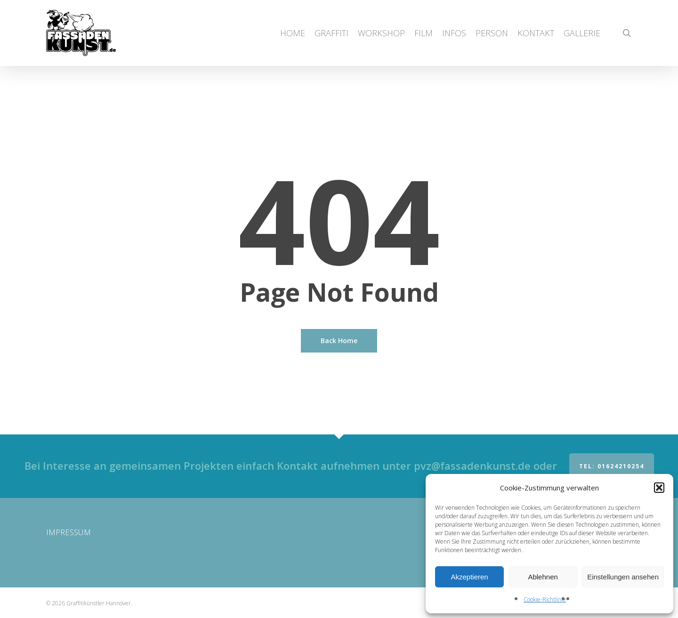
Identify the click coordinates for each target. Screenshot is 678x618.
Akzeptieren (469, 577)
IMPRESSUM (68, 532)
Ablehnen (542, 577)
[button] (659, 487)
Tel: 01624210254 (611, 466)
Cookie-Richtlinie (545, 599)
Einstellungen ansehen (623, 577)
